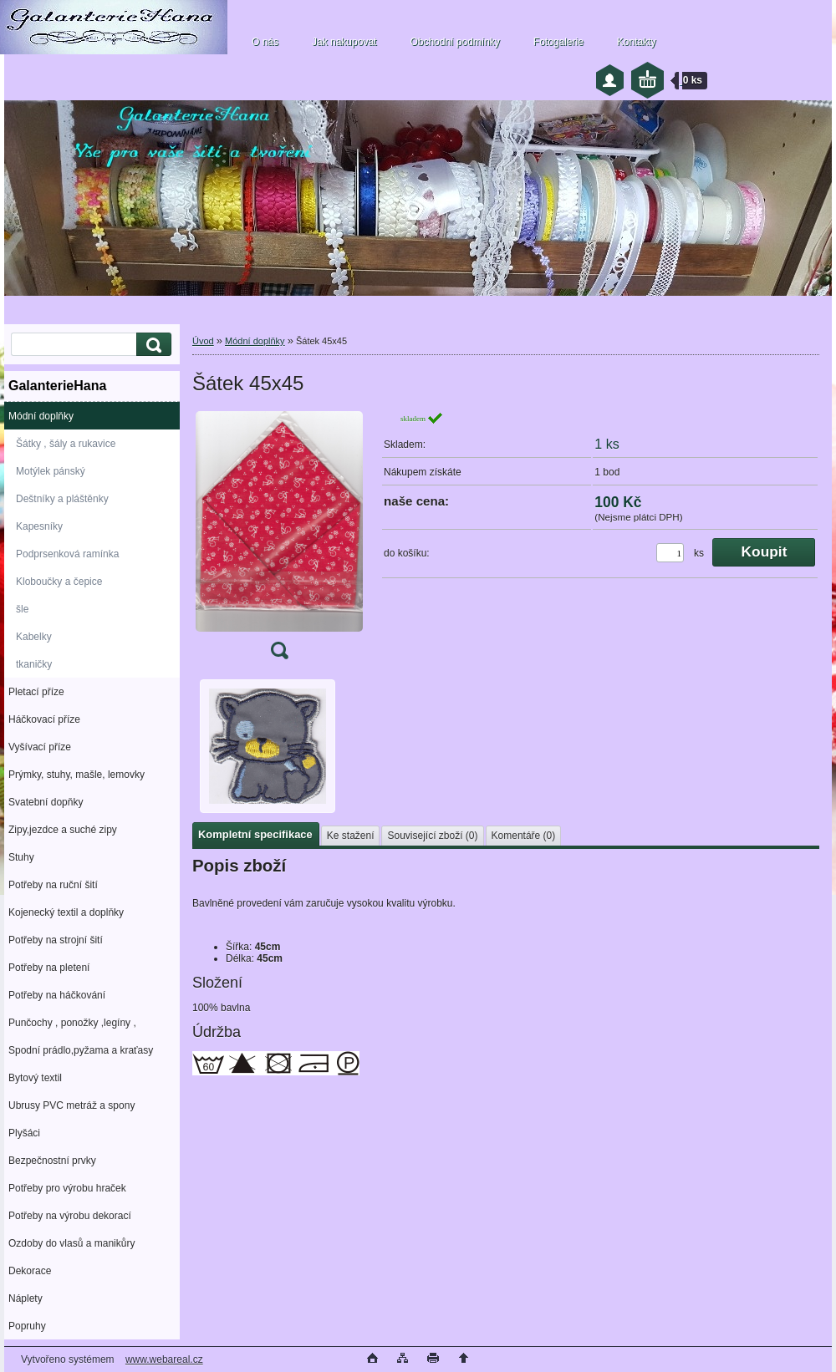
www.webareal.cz (164, 1359)
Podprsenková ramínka (67, 554)
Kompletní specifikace (255, 834)
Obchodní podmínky (454, 42)
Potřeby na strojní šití (55, 940)
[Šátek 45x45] (279, 540)
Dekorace (29, 1271)
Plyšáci (24, 1133)
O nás (265, 42)
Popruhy (27, 1326)
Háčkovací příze (44, 719)
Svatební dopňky (45, 802)
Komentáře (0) (524, 835)
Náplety (25, 1298)
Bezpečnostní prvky (52, 1160)
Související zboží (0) (432, 835)
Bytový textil (35, 1078)
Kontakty (636, 42)
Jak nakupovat (344, 42)
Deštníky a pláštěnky (62, 499)
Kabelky (34, 637)
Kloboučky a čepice (59, 581)
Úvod (203, 341)
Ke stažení (351, 835)
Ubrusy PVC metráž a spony (71, 1105)
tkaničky (34, 664)
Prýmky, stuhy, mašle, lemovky (76, 774)
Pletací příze (36, 692)
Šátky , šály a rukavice (65, 444)
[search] (151, 345)
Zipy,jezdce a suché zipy (62, 830)
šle (22, 609)
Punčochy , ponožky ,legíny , (72, 1023)
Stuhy (21, 857)
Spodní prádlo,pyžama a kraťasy (80, 1050)
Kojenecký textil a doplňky (66, 912)
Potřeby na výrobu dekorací (69, 1216)
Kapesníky (39, 526)
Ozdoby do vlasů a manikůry (71, 1243)
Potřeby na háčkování (56, 995)
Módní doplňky (41, 416)
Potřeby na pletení (48, 967)
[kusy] (670, 552)
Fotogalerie (558, 42)
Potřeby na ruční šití (53, 885)
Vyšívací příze (39, 747)
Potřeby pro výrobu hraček (67, 1188)
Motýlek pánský (50, 471)
